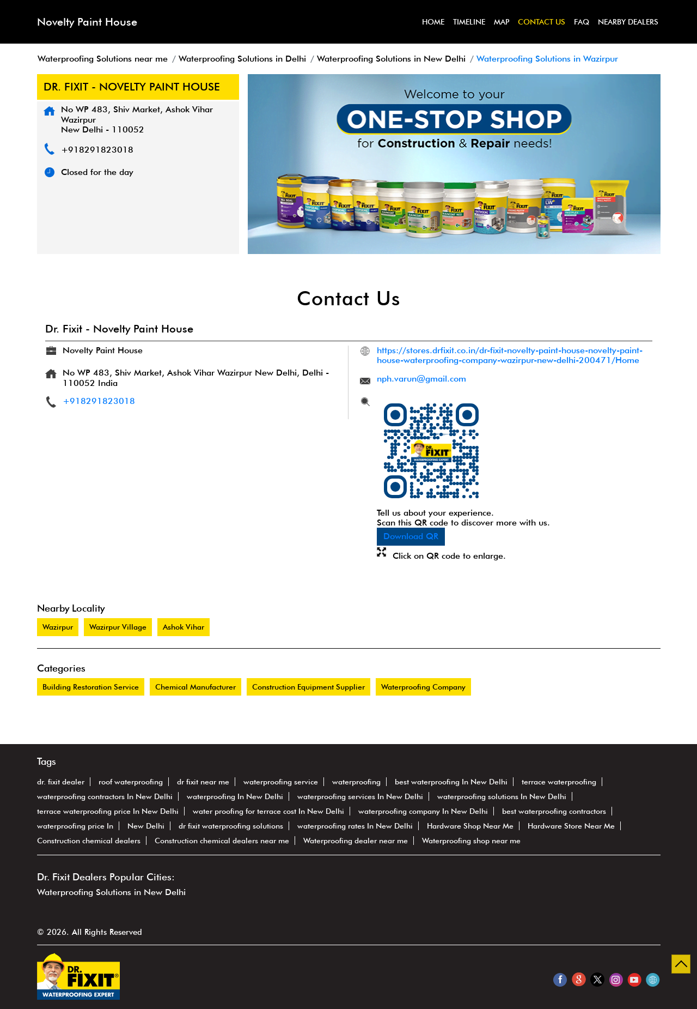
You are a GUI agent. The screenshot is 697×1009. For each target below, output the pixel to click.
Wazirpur (57, 627)
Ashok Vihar (183, 627)
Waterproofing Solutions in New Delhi (111, 892)
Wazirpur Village (117, 627)
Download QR (410, 536)
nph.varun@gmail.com (421, 378)
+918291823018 (97, 149)
